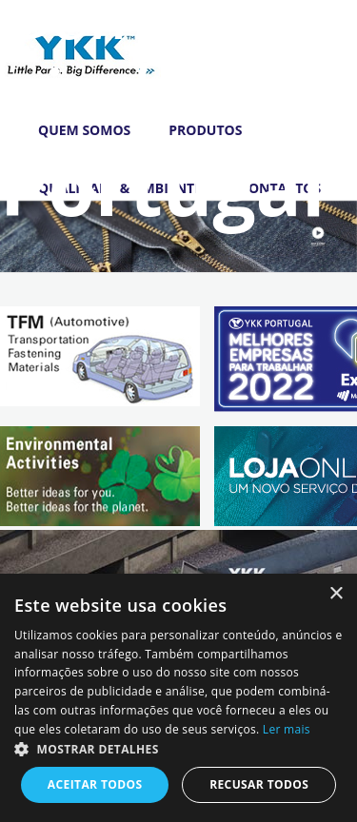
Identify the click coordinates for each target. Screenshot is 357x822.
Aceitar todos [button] (95, 784)
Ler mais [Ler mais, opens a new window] (286, 729)
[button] (178, 749)
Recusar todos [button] (258, 784)
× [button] (335, 594)
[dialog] (178, 698)
